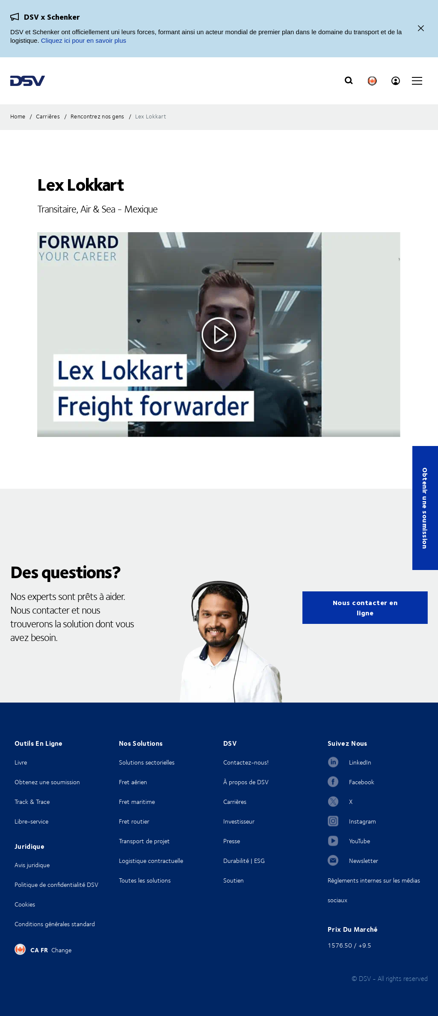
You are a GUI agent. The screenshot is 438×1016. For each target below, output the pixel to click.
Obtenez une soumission (47, 781)
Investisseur (239, 821)
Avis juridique (32, 864)
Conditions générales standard (55, 923)
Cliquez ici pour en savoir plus (83, 40)
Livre (21, 762)
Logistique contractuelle (151, 860)
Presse (231, 840)
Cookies (25, 904)
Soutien (233, 880)
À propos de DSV (246, 781)
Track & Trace (32, 801)
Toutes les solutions (145, 880)
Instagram (362, 821)
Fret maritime (137, 801)
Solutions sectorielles (147, 762)
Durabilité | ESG (244, 860)
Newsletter (363, 860)
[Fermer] (421, 28)
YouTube (359, 840)
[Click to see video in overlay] (219, 334)
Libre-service (31, 821)
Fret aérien (133, 781)
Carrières (234, 801)
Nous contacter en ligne (365, 607)
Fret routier (134, 821)
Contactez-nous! (246, 762)
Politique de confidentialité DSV (56, 884)
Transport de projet (144, 840)
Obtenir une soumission (425, 508)
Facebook (361, 781)
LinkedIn (360, 762)
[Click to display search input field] (348, 81)
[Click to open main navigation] (417, 81)
